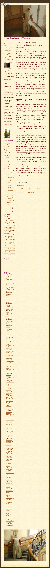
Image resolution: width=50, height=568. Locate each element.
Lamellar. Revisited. (8, 385)
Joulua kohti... (10, 200)
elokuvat (11, 244)
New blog (8, 492)
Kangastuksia (9, 508)
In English (6, 58)
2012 (7, 161)
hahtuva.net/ (9, 424)
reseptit (6, 227)
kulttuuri (12, 236)
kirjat (12, 235)
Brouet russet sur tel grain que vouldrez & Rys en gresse (10, 472)
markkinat (12, 238)
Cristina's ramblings (8, 306)
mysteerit (7, 254)
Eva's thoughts (9, 436)
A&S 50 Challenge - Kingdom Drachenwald (9, 515)
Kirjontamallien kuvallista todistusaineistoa (10, 180)
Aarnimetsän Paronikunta (7, 144)
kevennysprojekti (10, 233)
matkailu (6, 232)
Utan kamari (8, 446)
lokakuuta (9, 204)
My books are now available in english (10, 317)
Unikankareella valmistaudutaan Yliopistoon (9, 455)
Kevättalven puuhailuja (8, 479)
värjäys (9, 248)
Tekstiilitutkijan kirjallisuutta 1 (9, 442)
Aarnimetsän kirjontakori (9, 412)
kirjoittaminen (12, 253)
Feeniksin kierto (9, 483)
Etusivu (6, 45)
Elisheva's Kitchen (10, 429)
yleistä (13, 227)
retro (12, 254)
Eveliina (8, 68)
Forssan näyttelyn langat (10, 420)
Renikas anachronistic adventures (9, 313)
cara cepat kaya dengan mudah (9, 357)
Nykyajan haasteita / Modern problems (10, 447)
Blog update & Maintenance (9, 331)
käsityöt (6, 224)
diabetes (6, 250)
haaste (6, 251)
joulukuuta (10, 171)
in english (6, 253)
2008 (7, 169)
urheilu (6, 244)
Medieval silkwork (10, 361)
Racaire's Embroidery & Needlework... (9, 328)
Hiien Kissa (8, 477)
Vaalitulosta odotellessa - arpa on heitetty (10, 498)
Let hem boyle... (9, 321)
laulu (7, 238)
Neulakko (8, 335)
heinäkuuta (10, 210)
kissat (11, 230)
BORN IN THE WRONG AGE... (10, 398)
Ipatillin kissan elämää (7, 51)
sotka (10, 242)
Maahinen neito (9, 355)
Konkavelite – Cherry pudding (9, 323)
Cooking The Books (9, 503)
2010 (7, 165)
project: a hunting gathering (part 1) (10, 308)
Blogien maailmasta (10, 184)
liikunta (6, 236)
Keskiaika (8, 495)
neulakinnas (9, 239)
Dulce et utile (9, 393)
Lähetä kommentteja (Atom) (26, 192)
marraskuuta (10, 202)
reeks (7, 296)
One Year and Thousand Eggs (9, 490)
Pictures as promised (8, 465)
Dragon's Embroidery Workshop (8, 407)
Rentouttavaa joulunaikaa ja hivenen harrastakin (10, 193)
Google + (8, 505)
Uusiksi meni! (9, 440)
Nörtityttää (8, 522)
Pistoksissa (8, 375)
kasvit (5, 245)
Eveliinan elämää (8, 49)
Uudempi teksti (20, 189)
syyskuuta (9, 206)
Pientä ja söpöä (9, 525)
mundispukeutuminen (8, 247)
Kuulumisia (8, 394)
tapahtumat (7, 225)
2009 (7, 167)
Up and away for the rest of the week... (9, 279)
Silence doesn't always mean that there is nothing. (9, 431)
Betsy (14, 248)
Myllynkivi (8, 463)
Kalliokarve (8, 390)
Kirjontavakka (7, 56)
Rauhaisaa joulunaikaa (10, 175)
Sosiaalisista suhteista (10, 188)
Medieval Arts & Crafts (10, 367)
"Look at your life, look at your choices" (10, 486)
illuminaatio (11, 251)
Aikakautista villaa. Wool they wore (10, 352)
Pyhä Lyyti (8, 389)
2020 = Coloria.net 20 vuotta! (10, 301)
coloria (7, 300)
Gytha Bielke (7, 53)
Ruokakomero (7, 55)
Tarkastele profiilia (8, 79)
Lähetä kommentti (20, 185)
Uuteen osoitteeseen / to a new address (10, 346)
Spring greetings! (10, 409)
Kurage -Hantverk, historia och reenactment (10, 285)
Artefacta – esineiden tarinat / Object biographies (10, 337)
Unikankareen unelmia (9, 452)
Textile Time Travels (8, 295)
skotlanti (5, 256)
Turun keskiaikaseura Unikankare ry (7, 151)
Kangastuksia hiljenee (9, 510)
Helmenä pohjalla (8, 47)
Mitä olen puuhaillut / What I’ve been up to (10, 378)
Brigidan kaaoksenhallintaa (10, 520)
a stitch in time (9, 277)
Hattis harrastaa (9, 419)
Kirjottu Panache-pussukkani (10, 415)
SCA (6, 216)
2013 (7, 159)
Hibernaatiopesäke (10, 342)
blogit (13, 242)
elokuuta (9, 208)
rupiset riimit (8, 241)
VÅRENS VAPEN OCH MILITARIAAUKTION (10, 289)
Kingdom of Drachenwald (7, 147)
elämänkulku (9, 218)
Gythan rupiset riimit (9, 59)
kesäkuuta (9, 212)
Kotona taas (9, 172)
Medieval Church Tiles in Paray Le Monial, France (10, 371)
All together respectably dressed (10, 363)
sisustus (5, 242)
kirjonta (6, 230)
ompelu (9, 229)
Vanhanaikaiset (9, 350)
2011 (7, 163)
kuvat (9, 222)
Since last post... (9, 437)
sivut (5, 248)
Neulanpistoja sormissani (9, 460)
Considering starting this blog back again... (9, 401)
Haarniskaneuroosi (10, 382)
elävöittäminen (12, 250)
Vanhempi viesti (41, 189)
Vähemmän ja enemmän (10, 197)
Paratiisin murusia (10, 469)
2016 (7, 157)
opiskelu (12, 221)
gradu (13, 232)
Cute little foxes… (10, 425)
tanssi (7, 235)
